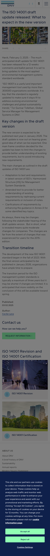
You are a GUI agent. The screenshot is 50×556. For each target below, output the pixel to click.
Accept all (25, 533)
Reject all (25, 541)
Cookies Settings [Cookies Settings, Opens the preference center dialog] (25, 548)
